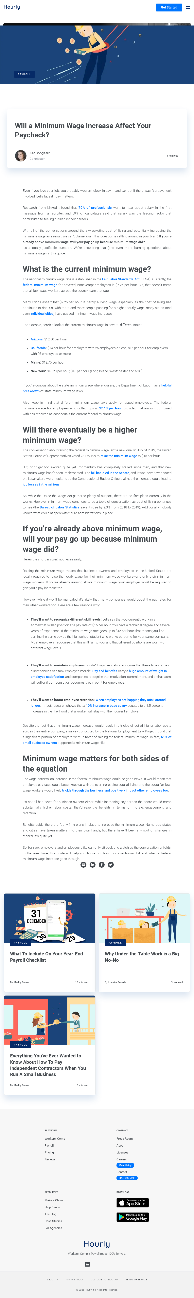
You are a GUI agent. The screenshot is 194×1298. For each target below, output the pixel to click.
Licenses (122, 1152)
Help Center (52, 1207)
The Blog (50, 1214)
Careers (121, 1159)
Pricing (49, 1152)
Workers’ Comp (55, 1138)
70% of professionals (95, 208)
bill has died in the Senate (110, 473)
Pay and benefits (104, 671)
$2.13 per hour (110, 408)
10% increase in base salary (106, 706)
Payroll (49, 1145)
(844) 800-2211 (127, 1178)
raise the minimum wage (118, 456)
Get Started (169, 7)
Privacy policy (74, 1279)
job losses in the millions (41, 484)
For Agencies (53, 1228)
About (120, 1145)
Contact (121, 1172)
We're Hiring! (125, 1165)
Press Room (124, 1138)
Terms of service (136, 1279)
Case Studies (53, 1221)
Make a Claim (54, 1200)
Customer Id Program (104, 1279)
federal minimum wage (40, 285)
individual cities (41, 314)
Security (52, 1279)
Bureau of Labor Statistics (59, 507)
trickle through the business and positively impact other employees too (115, 790)
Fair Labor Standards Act (121, 279)
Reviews (50, 1159)
